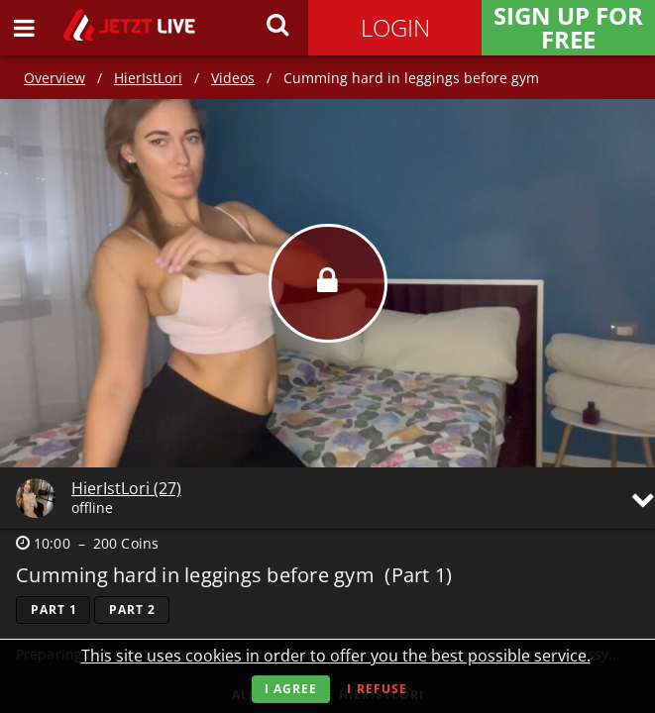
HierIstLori (148, 77)
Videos (233, 77)
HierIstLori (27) (126, 488)
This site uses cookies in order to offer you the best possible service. (336, 655)
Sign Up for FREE (568, 27)
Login (395, 27)
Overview (54, 77)
